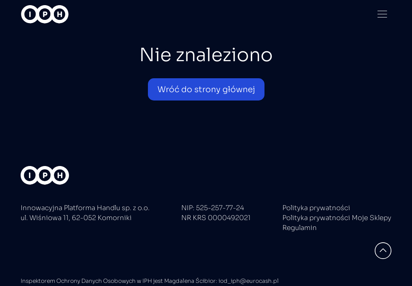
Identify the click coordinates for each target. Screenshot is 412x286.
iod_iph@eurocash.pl (248, 280)
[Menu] (382, 14)
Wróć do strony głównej (206, 89)
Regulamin (299, 228)
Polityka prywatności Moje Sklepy (336, 218)
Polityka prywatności (316, 208)
